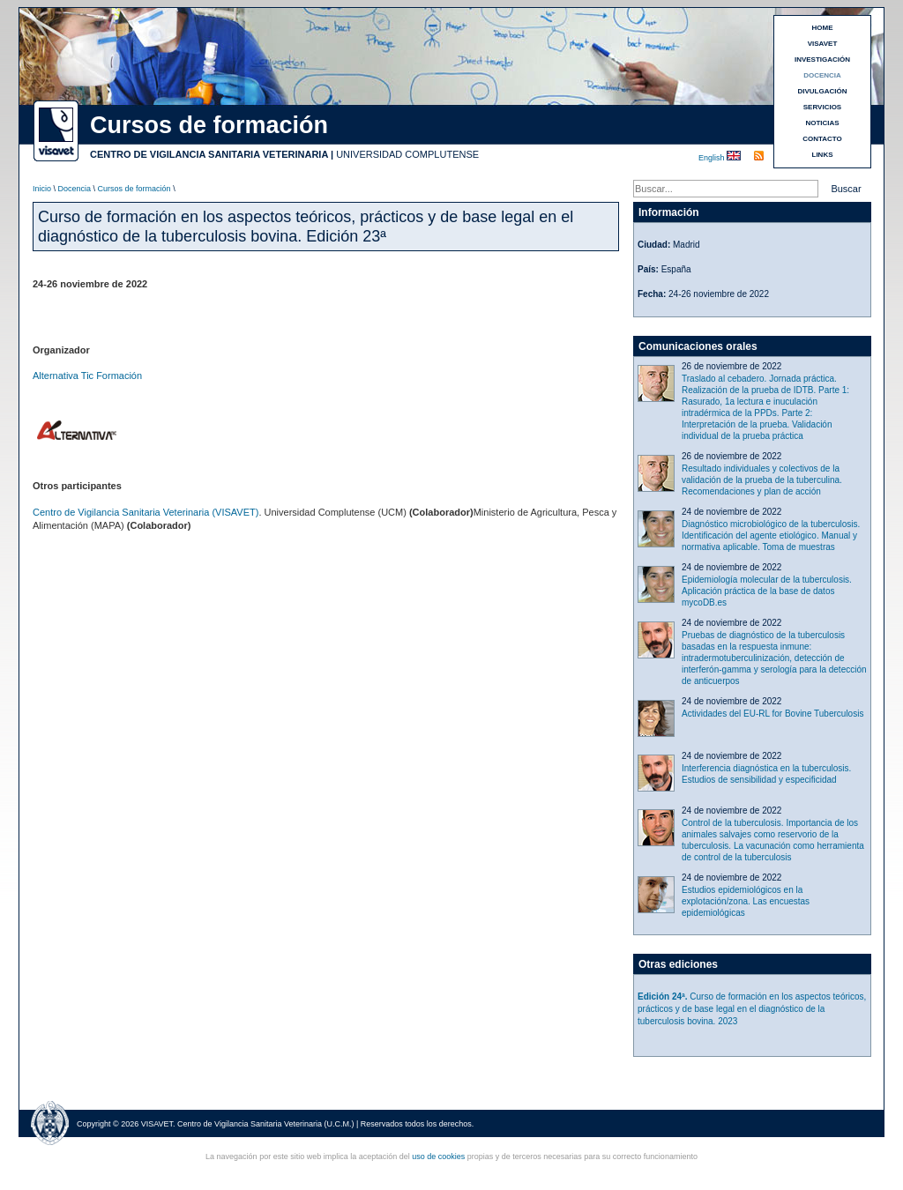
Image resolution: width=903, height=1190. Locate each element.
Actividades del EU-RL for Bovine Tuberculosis (772, 713)
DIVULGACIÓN (822, 91)
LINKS (822, 155)
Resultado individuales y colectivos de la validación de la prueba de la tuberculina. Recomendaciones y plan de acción (762, 480)
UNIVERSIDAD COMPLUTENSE (407, 154)
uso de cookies (438, 1156)
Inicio (42, 188)
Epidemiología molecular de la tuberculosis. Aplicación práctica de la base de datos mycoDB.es (767, 591)
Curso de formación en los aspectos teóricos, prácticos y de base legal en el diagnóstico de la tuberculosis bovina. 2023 (752, 1009)
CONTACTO (822, 139)
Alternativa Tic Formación (87, 375)
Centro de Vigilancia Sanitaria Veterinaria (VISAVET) (145, 512)
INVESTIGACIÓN (822, 59)
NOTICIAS (822, 123)
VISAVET (823, 44)
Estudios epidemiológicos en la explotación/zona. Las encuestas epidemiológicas (746, 901)
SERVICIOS (822, 107)
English (712, 157)
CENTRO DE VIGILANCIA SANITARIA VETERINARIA (209, 154)
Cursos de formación (134, 188)
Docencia (75, 188)
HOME (822, 28)
